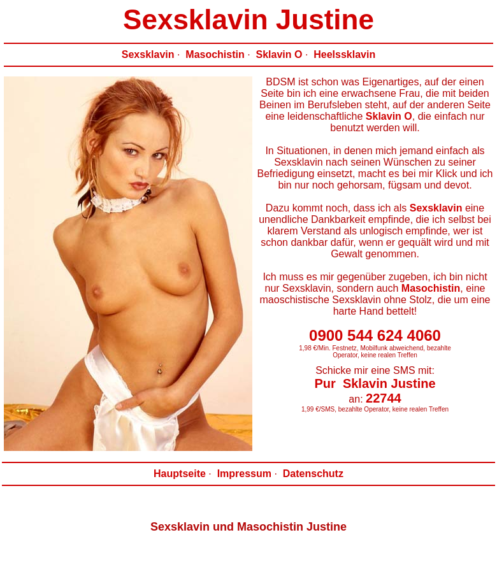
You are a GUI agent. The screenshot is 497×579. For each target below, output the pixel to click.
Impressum (244, 473)
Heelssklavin (344, 54)
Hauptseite (180, 473)
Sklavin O (279, 54)
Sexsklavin (148, 54)
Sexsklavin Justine (248, 19)
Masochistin (214, 54)
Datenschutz (313, 473)
